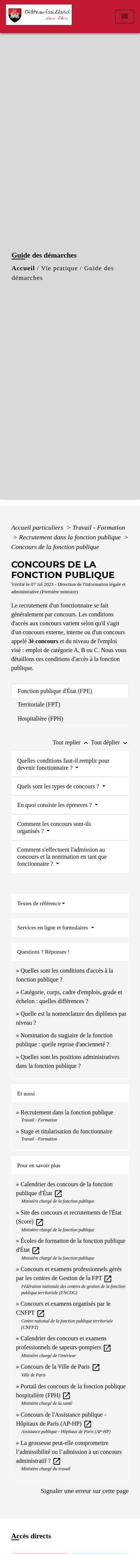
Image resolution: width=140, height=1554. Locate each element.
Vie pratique (59, 268)
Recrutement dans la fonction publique (70, 537)
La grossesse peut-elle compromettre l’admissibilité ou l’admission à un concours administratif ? (69, 1452)
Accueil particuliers (38, 527)
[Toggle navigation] (124, 16)
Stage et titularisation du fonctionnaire (66, 1131)
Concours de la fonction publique (55, 547)
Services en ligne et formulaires (53, 928)
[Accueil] (41, 17)
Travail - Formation (98, 527)
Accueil (23, 268)
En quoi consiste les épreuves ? (55, 805)
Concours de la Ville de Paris (60, 1366)
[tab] (70, 691)
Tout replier (72, 742)
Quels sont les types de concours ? (59, 786)
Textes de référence (38, 903)
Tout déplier (110, 742)
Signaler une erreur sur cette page (85, 1490)
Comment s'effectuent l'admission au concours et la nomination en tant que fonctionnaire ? (62, 856)
